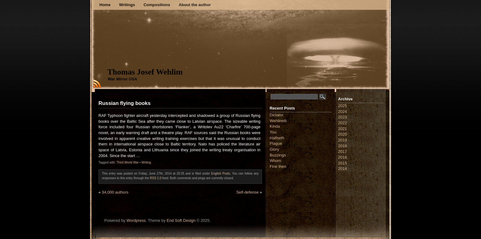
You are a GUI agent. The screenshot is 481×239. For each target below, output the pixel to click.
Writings (127, 4)
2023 (342, 117)
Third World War (128, 162)
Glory (274, 149)
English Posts (220, 173)
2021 (342, 128)
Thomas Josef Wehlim (145, 71)
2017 (342, 151)
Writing (146, 162)
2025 (342, 105)
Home (104, 4)
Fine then (278, 166)
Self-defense (247, 192)
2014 (342, 168)
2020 (342, 134)
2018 (342, 146)
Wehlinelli (278, 120)
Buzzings (278, 155)
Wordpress (136, 220)
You (273, 132)
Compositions (157, 4)
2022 (342, 123)
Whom (275, 160)
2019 (342, 140)
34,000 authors (115, 192)
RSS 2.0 (155, 178)
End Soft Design (181, 220)
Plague (276, 143)
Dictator (276, 115)
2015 (342, 163)
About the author (195, 4)
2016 (342, 157)
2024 (342, 111)
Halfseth (277, 138)
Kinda (275, 126)
